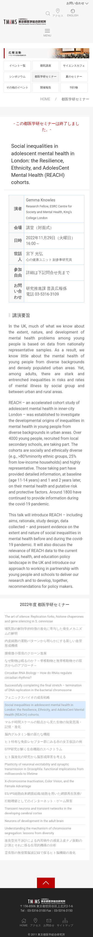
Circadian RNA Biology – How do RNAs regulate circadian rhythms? (38, 675)
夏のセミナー (74, 76)
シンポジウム (17, 76)
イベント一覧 (17, 65)
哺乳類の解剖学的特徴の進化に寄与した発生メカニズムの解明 (43, 631)
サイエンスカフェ (74, 65)
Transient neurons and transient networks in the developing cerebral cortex (38, 811)
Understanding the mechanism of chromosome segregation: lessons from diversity (38, 830)
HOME (45, 99)
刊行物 (74, 87)
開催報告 (45, 87)
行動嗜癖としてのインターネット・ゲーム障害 (38, 801)
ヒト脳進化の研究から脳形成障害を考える (35, 757)
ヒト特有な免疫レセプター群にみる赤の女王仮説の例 (43, 742)
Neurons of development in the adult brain (34, 821)
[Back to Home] (25, 21)
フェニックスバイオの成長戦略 (27, 697)
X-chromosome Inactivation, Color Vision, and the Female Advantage (39, 783)
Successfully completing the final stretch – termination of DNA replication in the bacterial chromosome (43, 687)
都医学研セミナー (46, 76)
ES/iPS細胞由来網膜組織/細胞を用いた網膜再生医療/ (43, 793)
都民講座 (45, 65)
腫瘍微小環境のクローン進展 (26, 653)
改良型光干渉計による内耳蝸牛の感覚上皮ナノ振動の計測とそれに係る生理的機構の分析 (43, 843)
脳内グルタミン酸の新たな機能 (27, 734)
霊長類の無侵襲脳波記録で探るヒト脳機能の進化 (40, 853)
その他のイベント (17, 87)
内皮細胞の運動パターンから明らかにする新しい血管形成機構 (43, 643)
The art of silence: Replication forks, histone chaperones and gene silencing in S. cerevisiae (44, 619)
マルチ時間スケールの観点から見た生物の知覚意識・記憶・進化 (43, 724)
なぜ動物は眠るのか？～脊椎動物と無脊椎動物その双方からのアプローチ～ (43, 663)
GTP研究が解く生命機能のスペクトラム (33, 749)
